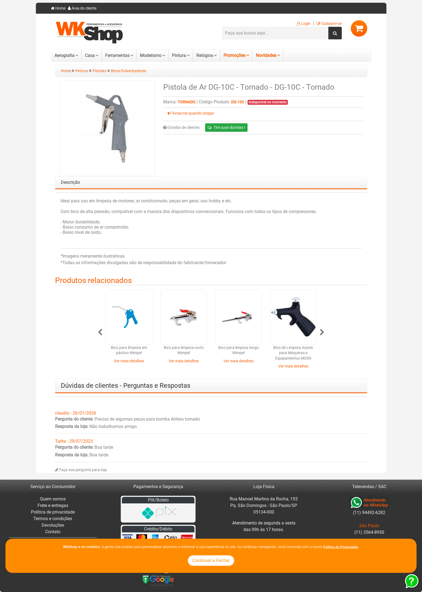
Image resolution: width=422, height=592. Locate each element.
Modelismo (151, 55)
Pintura (179, 55)
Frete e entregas (53, 505)
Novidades (266, 55)
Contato (53, 531)
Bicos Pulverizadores (128, 71)
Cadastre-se (329, 23)
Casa (90, 55)
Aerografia (64, 55)
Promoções (234, 55)
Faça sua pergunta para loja (81, 470)
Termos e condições (52, 518)
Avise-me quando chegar (191, 113)
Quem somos (53, 498)
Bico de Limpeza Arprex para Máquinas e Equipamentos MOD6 (293, 353)
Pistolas (99, 71)
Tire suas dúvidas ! (226, 127)
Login (304, 23)
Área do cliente (82, 8)
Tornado (187, 102)
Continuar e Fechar (211, 560)
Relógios (204, 55)
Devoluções (53, 525)
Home (58, 8)
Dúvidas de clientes (181, 127)
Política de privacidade (53, 512)
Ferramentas (117, 55)
